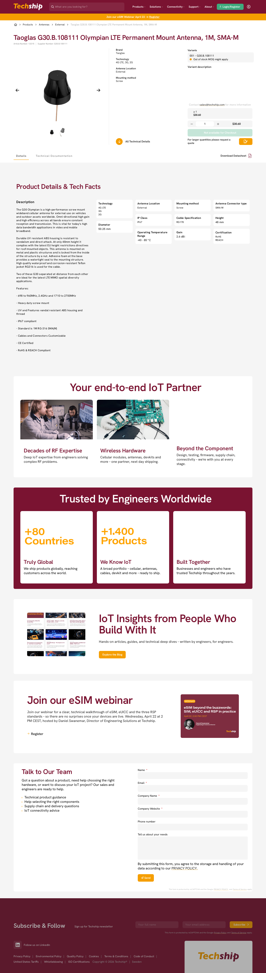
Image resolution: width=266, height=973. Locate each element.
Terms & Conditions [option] (116, 941)
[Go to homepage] (218, 942)
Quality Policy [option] (75, 941)
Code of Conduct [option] (144, 941)
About (209, 6)
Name (142, 770)
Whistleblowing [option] (53, 947)
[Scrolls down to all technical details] (119, 141)
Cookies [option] (94, 941)
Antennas (44, 24)
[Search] (89, 6)
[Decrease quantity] (191, 124)
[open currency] (249, 7)
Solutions (156, 6)
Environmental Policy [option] (48, 941)
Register (154, 17)
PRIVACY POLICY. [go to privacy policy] (185, 868)
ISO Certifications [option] (79, 947)
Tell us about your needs (153, 834)
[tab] (21, 156)
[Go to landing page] (28, 6)
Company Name (148, 796)
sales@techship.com (212, 104)
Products (139, 6)
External (60, 24)
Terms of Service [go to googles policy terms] (240, 889)
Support (195, 6)
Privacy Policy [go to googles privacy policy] (220, 917)
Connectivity (176, 6)
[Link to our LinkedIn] (19, 930)
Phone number (147, 821)
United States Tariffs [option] (26, 947)
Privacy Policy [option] (22, 941)
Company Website (150, 808)
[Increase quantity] (218, 124)
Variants (192, 50)
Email (142, 783)
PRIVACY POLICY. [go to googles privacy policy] (221, 889)
